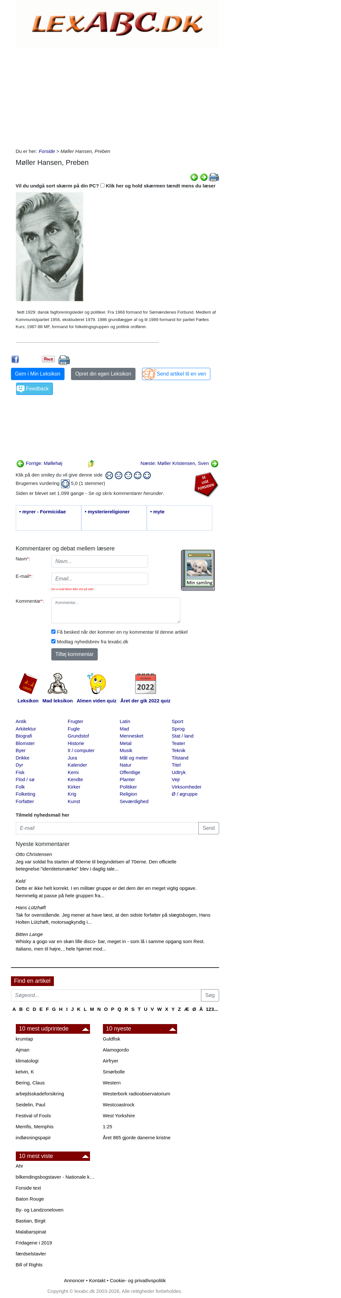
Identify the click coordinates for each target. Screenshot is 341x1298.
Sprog (178, 728)
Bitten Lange (29, 934)
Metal (126, 743)
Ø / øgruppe (184, 794)
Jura (72, 757)
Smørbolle (114, 1071)
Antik (21, 721)
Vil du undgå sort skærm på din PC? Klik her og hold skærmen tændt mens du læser (116, 185)
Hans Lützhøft (31, 907)
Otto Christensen (34, 854)
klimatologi (27, 1060)
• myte (157, 511)
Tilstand (180, 757)
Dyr (19, 765)
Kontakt (97, 1280)
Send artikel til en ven (181, 374)
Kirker (74, 787)
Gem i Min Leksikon (38, 374)
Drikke (23, 757)
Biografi (24, 736)
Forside (47, 151)
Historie (76, 743)
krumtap (24, 1038)
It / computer (81, 750)
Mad (124, 728)
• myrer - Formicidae (42, 511)
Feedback (37, 388)
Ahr (19, 1166)
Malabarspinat (31, 1231)
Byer (21, 750)
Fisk (20, 772)
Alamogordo (116, 1049)
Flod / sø (25, 779)
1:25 (107, 1126)
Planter (127, 779)
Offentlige (130, 772)
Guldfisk (111, 1038)
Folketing (25, 794)
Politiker (128, 787)
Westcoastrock (119, 1104)
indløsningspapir (33, 1137)
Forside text (28, 1188)
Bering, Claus (30, 1082)
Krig (72, 794)
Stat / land (183, 736)
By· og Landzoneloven (40, 1209)
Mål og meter (134, 757)
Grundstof (78, 736)
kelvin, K (25, 1071)
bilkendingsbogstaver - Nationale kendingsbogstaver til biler (56, 1177)
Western (112, 1082)
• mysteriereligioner (107, 511)
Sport (177, 721)
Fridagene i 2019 (34, 1242)
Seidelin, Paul (30, 1104)
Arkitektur (26, 728)
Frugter (75, 721)
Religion (128, 794)
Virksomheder (186, 787)
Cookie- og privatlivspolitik (137, 1280)
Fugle (74, 728)
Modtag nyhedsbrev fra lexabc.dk (92, 641)
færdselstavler (31, 1253)
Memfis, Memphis (35, 1126)
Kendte (75, 779)
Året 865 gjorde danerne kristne (137, 1137)
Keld (20, 881)
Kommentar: (30, 601)
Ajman (23, 1049)
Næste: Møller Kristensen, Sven (180, 463)
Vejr (176, 779)
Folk (20, 787)
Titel (176, 765)
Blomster (25, 743)
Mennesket (131, 736)
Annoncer (74, 1280)
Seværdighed (134, 801)
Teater (178, 743)
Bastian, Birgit (31, 1220)
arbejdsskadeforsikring (40, 1093)
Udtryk (179, 772)
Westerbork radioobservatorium (136, 1093)
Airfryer (110, 1060)
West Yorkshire (119, 1115)
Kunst (74, 801)
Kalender (77, 765)
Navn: (23, 558)
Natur (126, 765)
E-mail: (24, 576)
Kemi (73, 772)
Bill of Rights (29, 1264)
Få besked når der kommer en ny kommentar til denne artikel (122, 632)
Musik (126, 750)
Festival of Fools (33, 1115)
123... (212, 1009)
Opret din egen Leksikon (103, 374)
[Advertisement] (117, 96)
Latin (125, 721)
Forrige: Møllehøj (39, 463)
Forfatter (25, 801)
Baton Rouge (30, 1199)
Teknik (179, 750)
